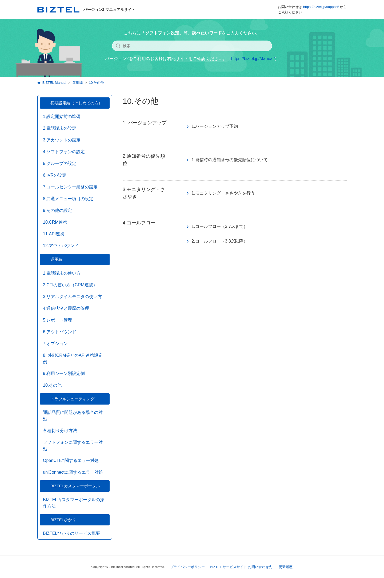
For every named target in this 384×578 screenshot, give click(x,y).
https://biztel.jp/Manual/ (253, 58)
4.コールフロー (139, 222)
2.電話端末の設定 (59, 128)
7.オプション (55, 343)
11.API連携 (53, 234)
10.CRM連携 (55, 222)
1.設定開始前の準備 (62, 116)
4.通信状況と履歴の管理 (66, 308)
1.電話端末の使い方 (62, 273)
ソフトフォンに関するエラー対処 (73, 445)
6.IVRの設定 (54, 175)
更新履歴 (286, 567)
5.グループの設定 (59, 163)
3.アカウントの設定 (62, 140)
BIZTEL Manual (54, 83)
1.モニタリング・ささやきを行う (223, 193)
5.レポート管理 (57, 320)
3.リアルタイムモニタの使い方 (72, 296)
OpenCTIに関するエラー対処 (71, 460)
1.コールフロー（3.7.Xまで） (219, 226)
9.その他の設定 (57, 210)
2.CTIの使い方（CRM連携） (70, 285)
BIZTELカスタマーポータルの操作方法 (73, 502)
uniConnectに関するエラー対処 (73, 472)
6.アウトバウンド (59, 332)
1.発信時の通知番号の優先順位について (229, 159)
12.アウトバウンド (61, 245)
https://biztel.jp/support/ (321, 7)
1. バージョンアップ (144, 122)
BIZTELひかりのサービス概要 (71, 533)
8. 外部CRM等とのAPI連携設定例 (73, 358)
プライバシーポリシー (187, 567)
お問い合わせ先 (260, 567)
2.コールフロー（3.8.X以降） (219, 241)
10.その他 (96, 83)
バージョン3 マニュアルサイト (86, 10)
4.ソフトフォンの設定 (64, 151)
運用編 (77, 83)
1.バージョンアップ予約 (214, 126)
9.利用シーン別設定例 (64, 373)
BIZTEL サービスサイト (228, 567)
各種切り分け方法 (60, 430)
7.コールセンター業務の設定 (70, 187)
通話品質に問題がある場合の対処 (73, 415)
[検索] (192, 46)
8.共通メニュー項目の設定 (68, 198)
